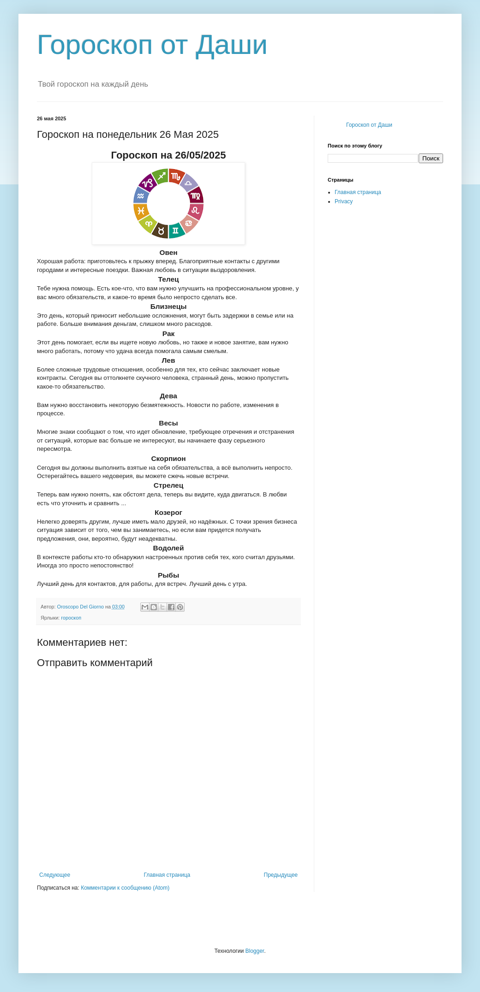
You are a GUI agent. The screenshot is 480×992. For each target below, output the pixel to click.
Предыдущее (281, 875)
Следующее (54, 875)
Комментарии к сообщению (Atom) (125, 888)
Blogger (254, 951)
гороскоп (71, 617)
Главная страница (167, 875)
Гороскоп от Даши (152, 44)
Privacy (344, 201)
